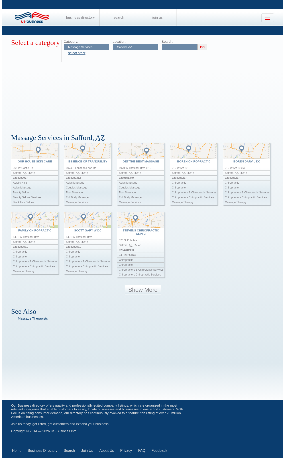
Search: (167, 41)
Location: (119, 41)
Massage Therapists (33, 318)
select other (77, 53)
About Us (106, 450)
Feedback (159, 450)
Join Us (157, 17)
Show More (143, 289)
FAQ (141, 450)
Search (119, 17)
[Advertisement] (144, 95)
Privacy (126, 450)
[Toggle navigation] (267, 17)
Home (17, 450)
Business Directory (80, 17)
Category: (71, 41)
